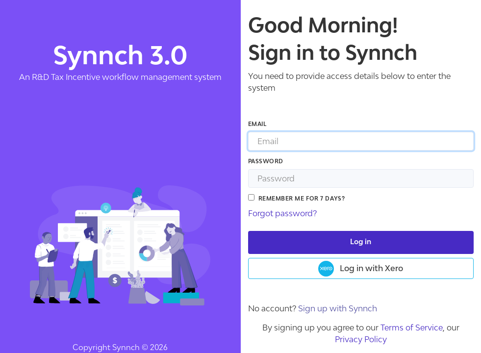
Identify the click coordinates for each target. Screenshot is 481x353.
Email (257, 124)
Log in (360, 242)
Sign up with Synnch (337, 308)
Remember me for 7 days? (301, 199)
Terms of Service (411, 327)
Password (265, 161)
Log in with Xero (360, 269)
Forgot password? (282, 213)
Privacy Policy (361, 339)
